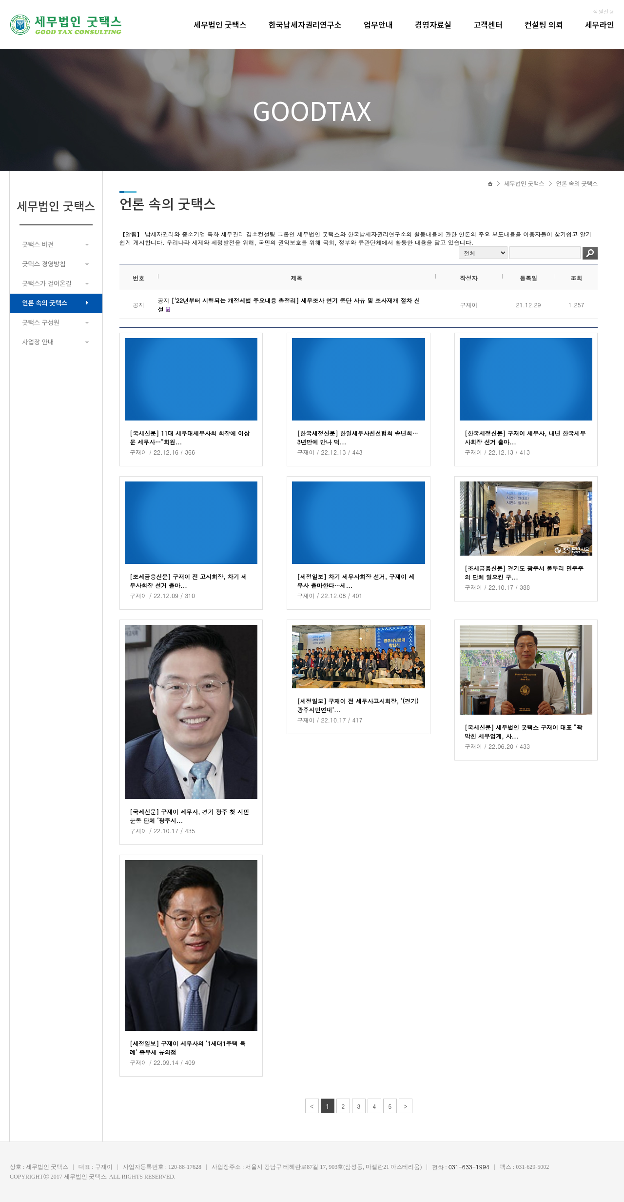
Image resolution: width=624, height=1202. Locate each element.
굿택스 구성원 (40, 323)
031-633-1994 (468, 1166)
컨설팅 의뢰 (544, 24)
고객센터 (488, 24)
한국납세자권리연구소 (305, 24)
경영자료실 (433, 24)
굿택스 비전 (38, 244)
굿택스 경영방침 (43, 264)
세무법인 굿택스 (220, 24)
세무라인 (599, 24)
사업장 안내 (38, 342)
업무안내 (378, 24)
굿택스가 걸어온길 (46, 283)
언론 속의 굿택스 (44, 303)
